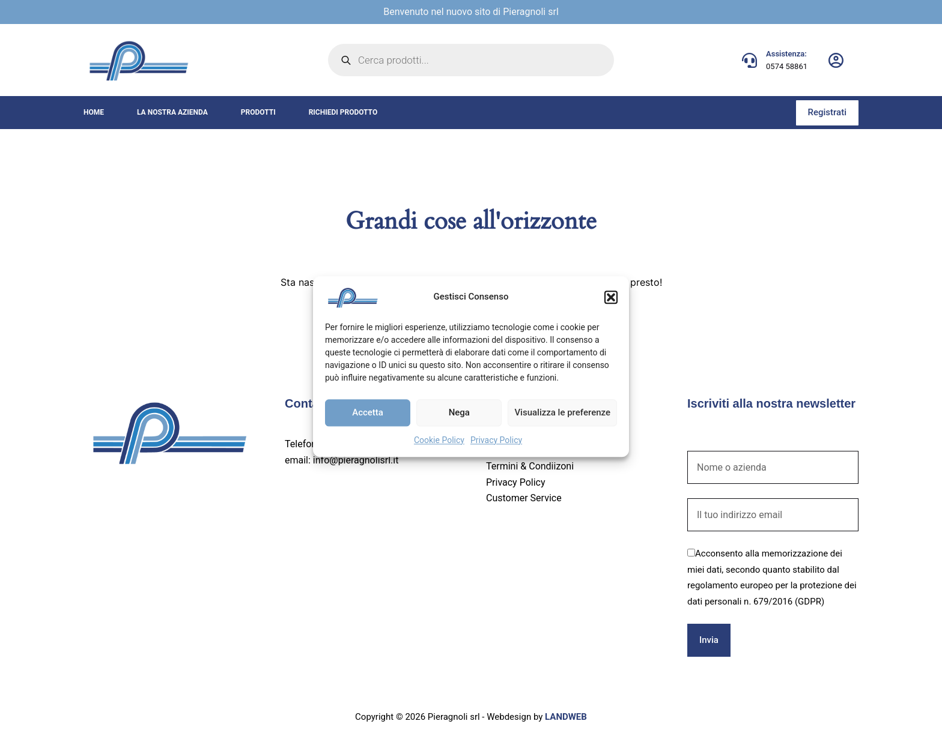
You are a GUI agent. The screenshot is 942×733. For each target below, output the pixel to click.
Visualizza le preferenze (562, 412)
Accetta (367, 412)
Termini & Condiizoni (530, 466)
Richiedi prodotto (343, 112)
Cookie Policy (439, 440)
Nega (459, 412)
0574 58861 (786, 66)
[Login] (835, 60)
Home (94, 112)
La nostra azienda (172, 112)
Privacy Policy (496, 440)
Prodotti (258, 112)
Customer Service (524, 498)
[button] (611, 297)
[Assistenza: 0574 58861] (749, 60)
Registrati (827, 112)
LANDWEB (566, 716)
